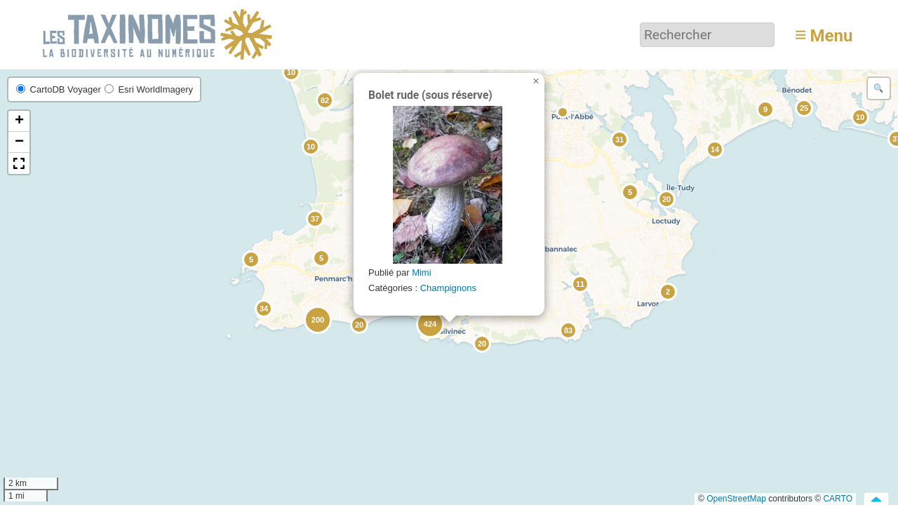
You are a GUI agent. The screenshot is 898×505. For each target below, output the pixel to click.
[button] (859, 116)
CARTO (837, 499)
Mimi (421, 272)
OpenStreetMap (736, 499)
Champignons (448, 288)
